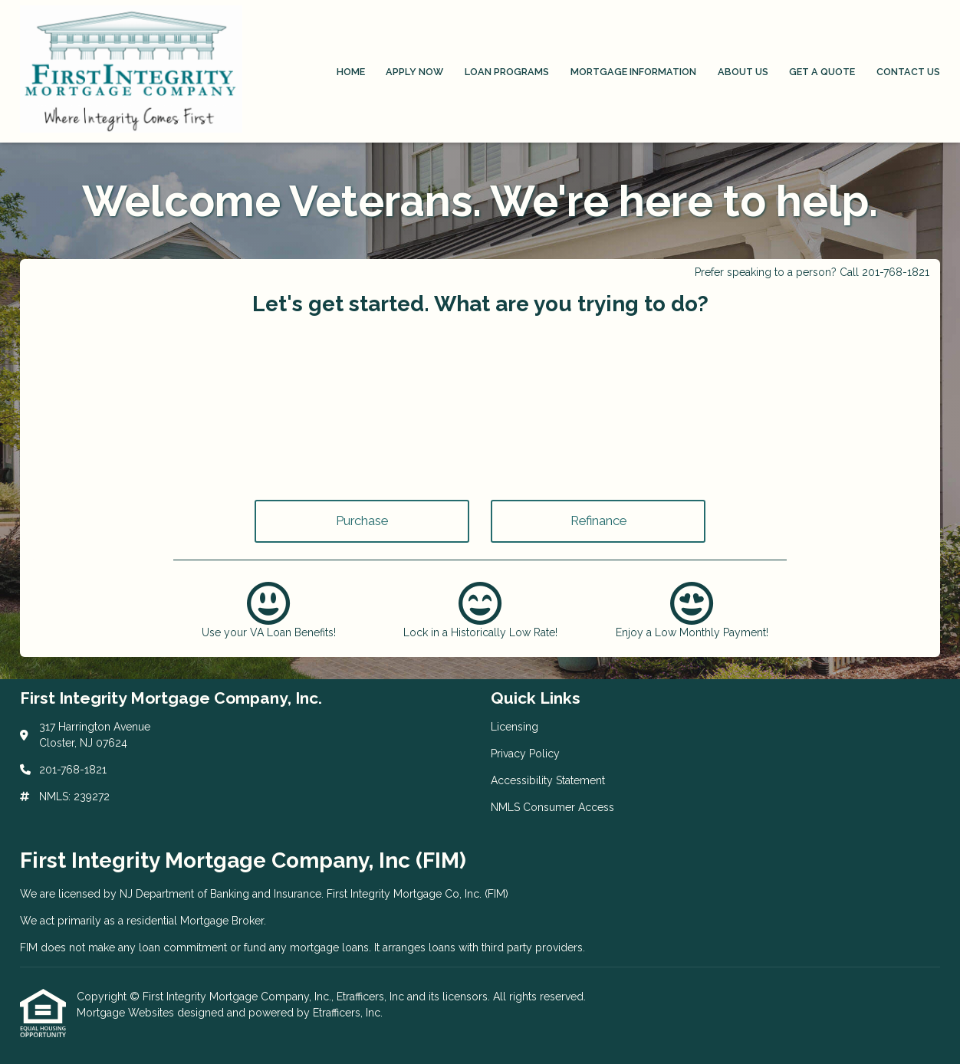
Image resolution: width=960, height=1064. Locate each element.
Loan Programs (507, 71)
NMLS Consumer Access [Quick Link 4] (552, 807)
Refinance (598, 520)
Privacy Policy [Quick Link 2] (525, 753)
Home (351, 71)
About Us (743, 71)
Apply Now (414, 71)
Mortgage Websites (127, 1013)
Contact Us (908, 71)
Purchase (362, 520)
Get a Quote (822, 71)
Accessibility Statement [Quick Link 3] (548, 780)
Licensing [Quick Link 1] (514, 727)
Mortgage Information (633, 71)
